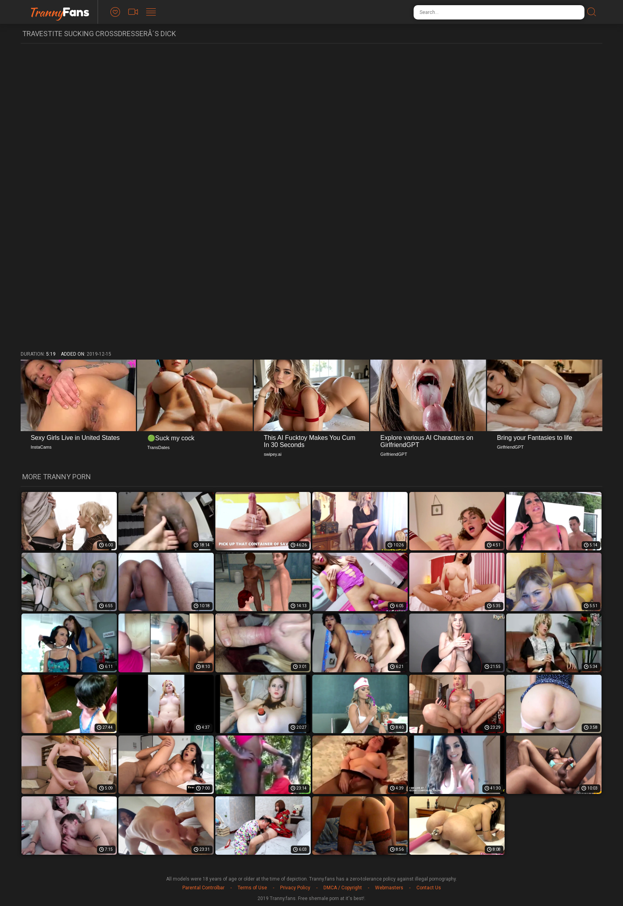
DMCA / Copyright (342, 888)
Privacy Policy (295, 888)
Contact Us (428, 888)
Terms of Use (252, 888)
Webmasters (389, 888)
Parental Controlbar (203, 888)
